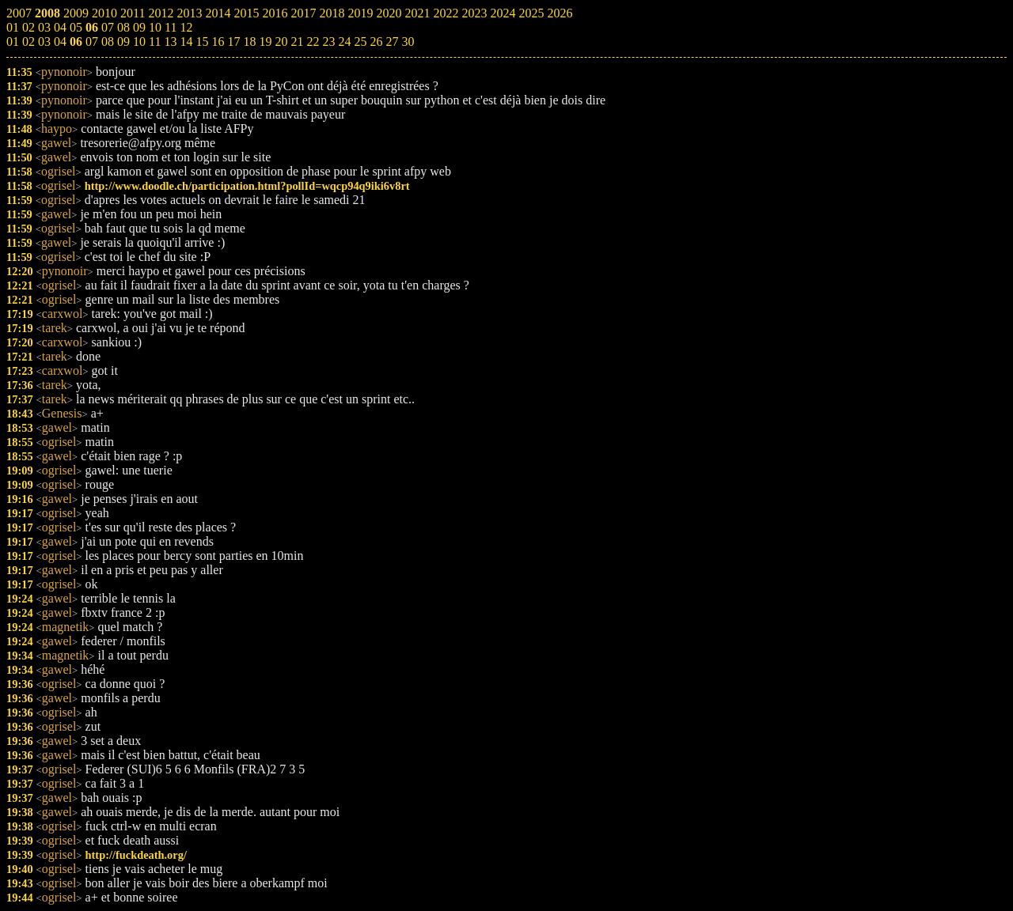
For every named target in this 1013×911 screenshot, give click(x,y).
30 (407, 41)
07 (91, 41)
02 (28, 41)
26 (376, 41)
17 (233, 41)
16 (217, 41)
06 (76, 41)
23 (328, 41)
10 (139, 41)
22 (312, 41)
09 (123, 41)
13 (170, 41)
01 (12, 41)
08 (107, 41)
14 (186, 41)
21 (296, 41)
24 (344, 41)
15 (201, 41)
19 (265, 41)
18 (249, 41)
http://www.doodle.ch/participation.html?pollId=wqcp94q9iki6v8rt (247, 186)
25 (360, 41)
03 (44, 41)
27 (391, 41)
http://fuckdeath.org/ (136, 855)
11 (155, 41)
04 (60, 41)
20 (281, 41)
